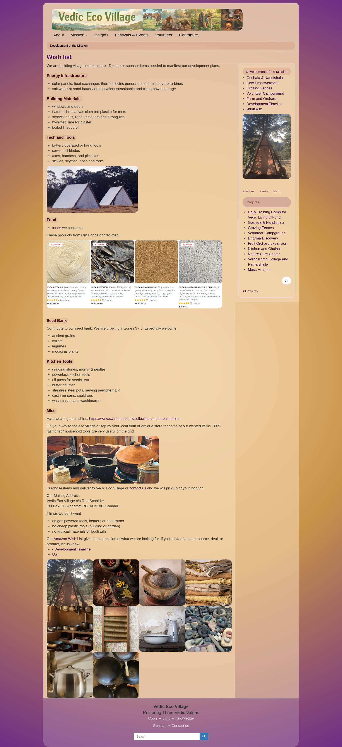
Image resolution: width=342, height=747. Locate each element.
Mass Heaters (259, 270)
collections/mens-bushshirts (156, 419)
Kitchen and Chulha (264, 249)
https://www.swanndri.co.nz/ (111, 419)
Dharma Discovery (263, 238)
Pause (264, 191)
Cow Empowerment (262, 83)
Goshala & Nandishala (264, 78)
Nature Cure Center (264, 254)
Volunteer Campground (265, 93)
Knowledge (185, 718)
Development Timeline (71, 549)
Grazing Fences (259, 88)
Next (276, 191)
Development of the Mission (69, 45)
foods (56, 228)
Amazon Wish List (68, 539)
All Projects (250, 291)
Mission (79, 35)
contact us (137, 488)
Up (54, 554)
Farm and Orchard (261, 99)
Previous (248, 191)
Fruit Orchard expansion (267, 243)
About (58, 35)
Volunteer (163, 35)
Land (166, 718)
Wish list (254, 109)
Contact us (180, 726)
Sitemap (159, 726)
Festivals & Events (132, 35)
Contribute (188, 35)
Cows (152, 718)
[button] (267, 146)
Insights (101, 35)
